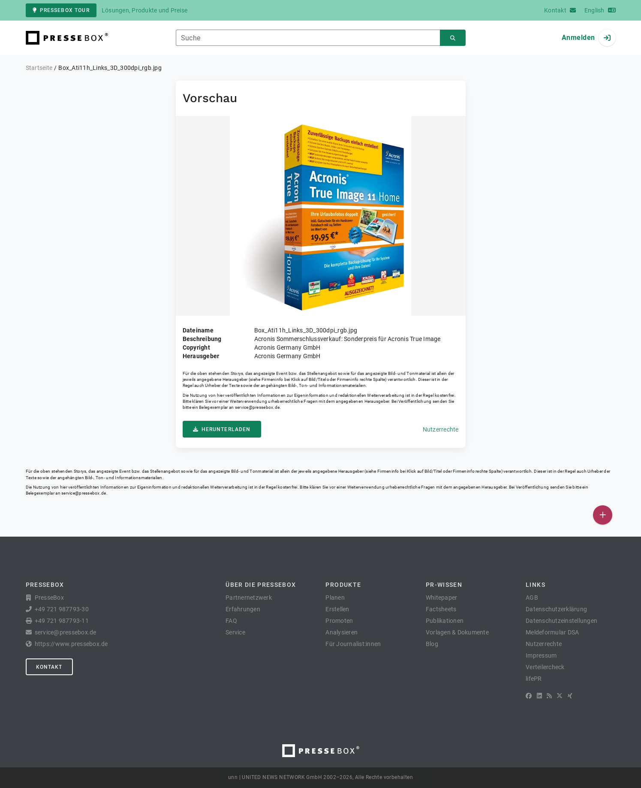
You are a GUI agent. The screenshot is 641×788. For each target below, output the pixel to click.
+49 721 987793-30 (62, 609)
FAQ (231, 620)
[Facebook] (529, 695)
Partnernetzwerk (249, 597)
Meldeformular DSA (552, 632)
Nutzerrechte (441, 429)
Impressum (541, 655)
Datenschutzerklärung (556, 609)
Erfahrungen (243, 609)
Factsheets (441, 609)
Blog (432, 643)
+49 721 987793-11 (62, 620)
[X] (560, 695)
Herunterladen (222, 429)
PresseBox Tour (61, 10)
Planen (335, 597)
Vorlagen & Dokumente (457, 632)
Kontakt (49, 667)
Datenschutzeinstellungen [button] (561, 620)
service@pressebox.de (257, 407)
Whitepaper (441, 597)
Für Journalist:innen (353, 643)
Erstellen (337, 609)
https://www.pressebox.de (71, 643)
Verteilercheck (545, 667)
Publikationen (444, 620)
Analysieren (341, 632)
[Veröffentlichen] (602, 515)
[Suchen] (453, 38)
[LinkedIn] (539, 695)
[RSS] (549, 695)
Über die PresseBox (261, 584)
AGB (532, 597)
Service (235, 632)
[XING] (570, 695)
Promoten (339, 620)
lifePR (534, 678)
